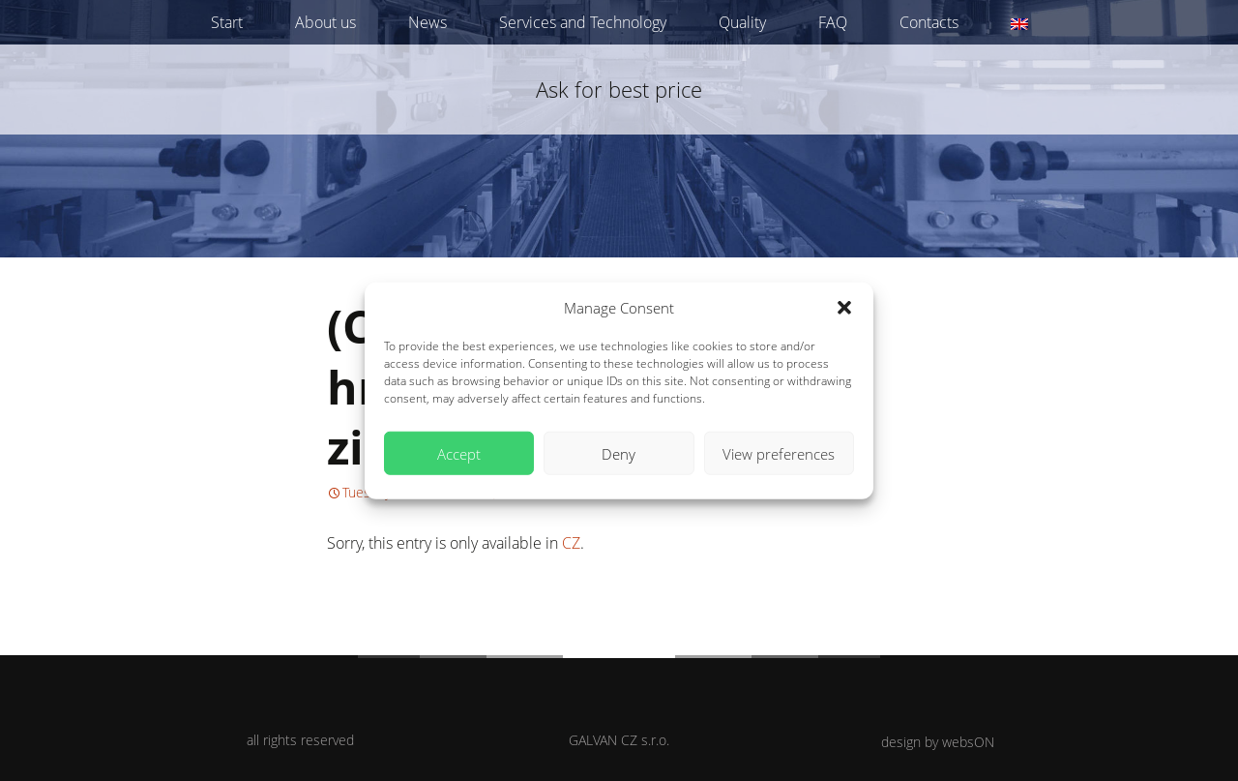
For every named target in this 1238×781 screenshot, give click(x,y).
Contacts (928, 22)
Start (227, 22)
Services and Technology (582, 22)
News (427, 22)
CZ (571, 543)
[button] (844, 307)
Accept (459, 453)
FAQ (832, 22)
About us (325, 22)
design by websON (937, 742)
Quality (742, 22)
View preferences (778, 453)
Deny (618, 453)
